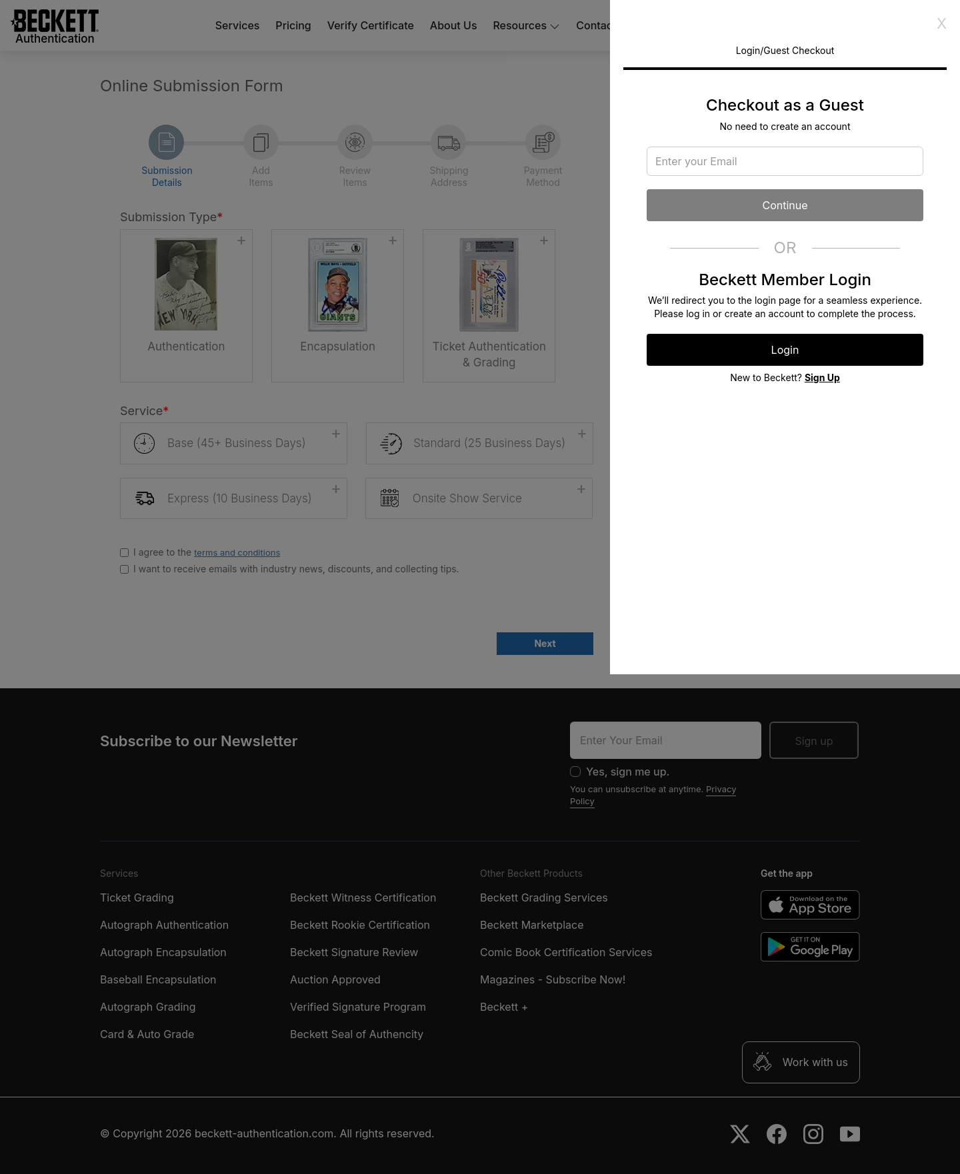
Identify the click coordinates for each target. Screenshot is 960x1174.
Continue (784, 205)
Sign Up (822, 377)
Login (785, 349)
